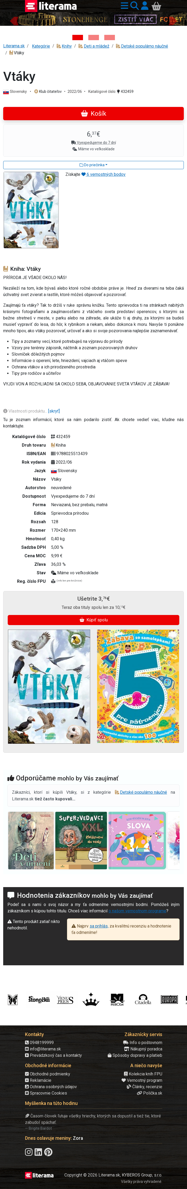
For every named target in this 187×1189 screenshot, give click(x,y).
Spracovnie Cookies (46, 1093)
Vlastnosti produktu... (25, 411)
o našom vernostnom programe (137, 910)
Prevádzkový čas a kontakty (53, 1055)
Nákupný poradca (143, 1048)
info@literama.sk (43, 1048)
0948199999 (39, 1042)
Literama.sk (14, 45)
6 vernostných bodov (103, 174)
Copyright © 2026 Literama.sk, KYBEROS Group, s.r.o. (113, 1175)
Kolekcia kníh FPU (143, 1073)
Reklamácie (38, 1080)
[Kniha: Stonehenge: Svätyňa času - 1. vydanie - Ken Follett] (77, 37)
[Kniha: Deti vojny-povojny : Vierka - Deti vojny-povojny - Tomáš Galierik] (109, 37)
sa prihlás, (99, 926)
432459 (125, 91)
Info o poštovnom (142, 1042)
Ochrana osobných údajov (51, 1086)
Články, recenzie (144, 1086)
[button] (123, 6)
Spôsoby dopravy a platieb (135, 1055)
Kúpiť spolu (94, 619)
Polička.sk (149, 1093)
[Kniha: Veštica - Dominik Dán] (93, 37)
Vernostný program (142, 1080)
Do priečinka (92, 165)
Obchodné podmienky (47, 1073)
